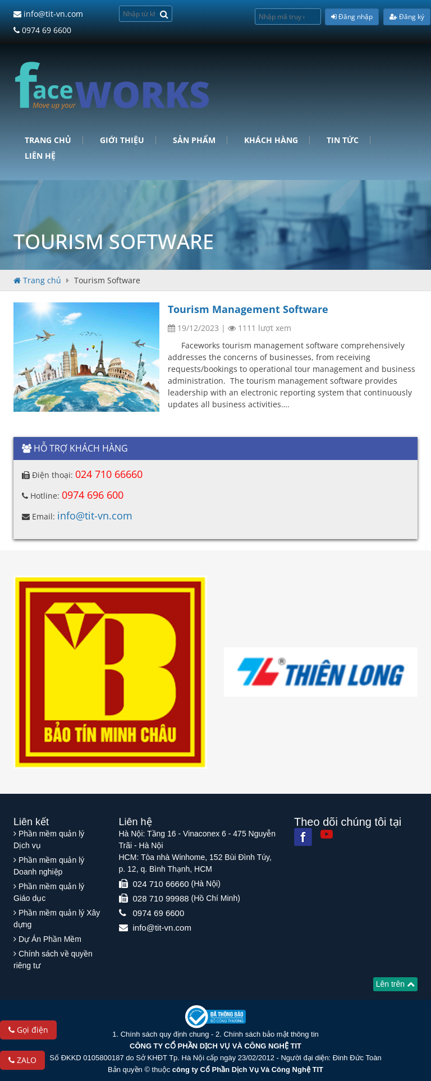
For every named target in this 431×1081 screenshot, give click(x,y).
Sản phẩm (194, 140)
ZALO (22, 1060)
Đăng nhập (352, 16)
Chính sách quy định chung (165, 1034)
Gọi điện (28, 1029)
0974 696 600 (92, 495)
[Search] (164, 14)
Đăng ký (406, 16)
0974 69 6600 (42, 30)
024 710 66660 (109, 474)
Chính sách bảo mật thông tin (270, 1034)
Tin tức (343, 140)
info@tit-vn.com (48, 13)
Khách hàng (271, 140)
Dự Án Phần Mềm (50, 939)
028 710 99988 (161, 898)
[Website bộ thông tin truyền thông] (215, 1016)
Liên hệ (40, 156)
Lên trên (395, 983)
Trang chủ (48, 140)
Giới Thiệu (122, 140)
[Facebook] (303, 837)
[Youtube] (326, 834)
